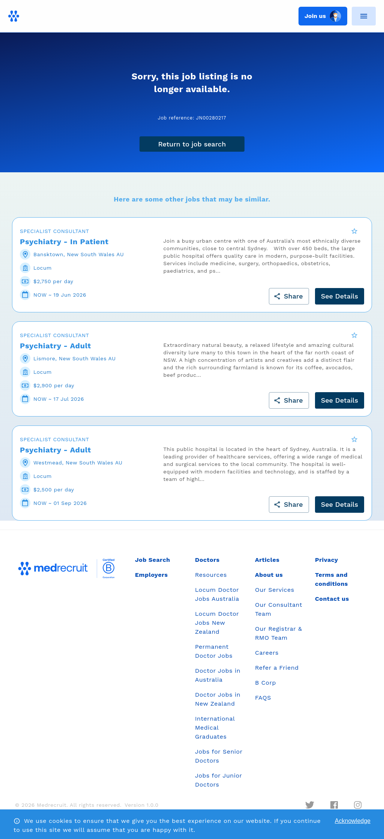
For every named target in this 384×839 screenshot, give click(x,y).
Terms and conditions (331, 584)
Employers (151, 579)
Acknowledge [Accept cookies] (352, 821)
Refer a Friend (277, 672)
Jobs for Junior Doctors (218, 785)
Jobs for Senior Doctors (218, 761)
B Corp (265, 687)
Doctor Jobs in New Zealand (217, 704)
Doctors (207, 564)
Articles (267, 564)
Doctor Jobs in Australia (217, 680)
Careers (267, 657)
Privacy (326, 564)
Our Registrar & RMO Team (278, 638)
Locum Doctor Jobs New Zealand (217, 627)
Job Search (152, 564)
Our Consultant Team (278, 614)
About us (269, 579)
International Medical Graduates (215, 732)
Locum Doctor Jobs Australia (217, 599)
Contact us (332, 603)
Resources (211, 579)
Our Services (274, 594)
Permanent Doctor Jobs (213, 656)
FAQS (263, 702)
